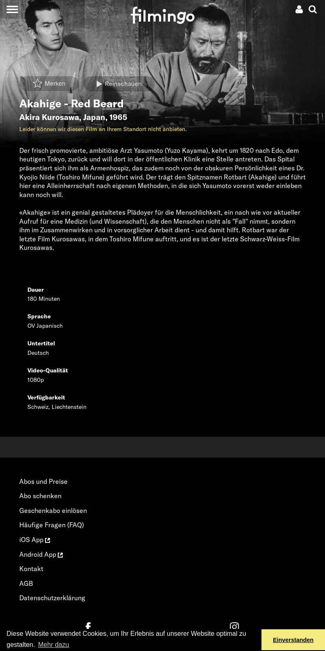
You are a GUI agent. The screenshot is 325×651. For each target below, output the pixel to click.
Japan (94, 117)
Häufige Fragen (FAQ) (51, 525)
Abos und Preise (43, 481)
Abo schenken (40, 496)
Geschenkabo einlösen (53, 510)
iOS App (34, 539)
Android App (41, 554)
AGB (26, 583)
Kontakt (31, 569)
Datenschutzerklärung (52, 598)
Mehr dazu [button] (53, 644)
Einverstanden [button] (293, 640)
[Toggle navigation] (12, 9)
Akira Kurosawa (49, 117)
